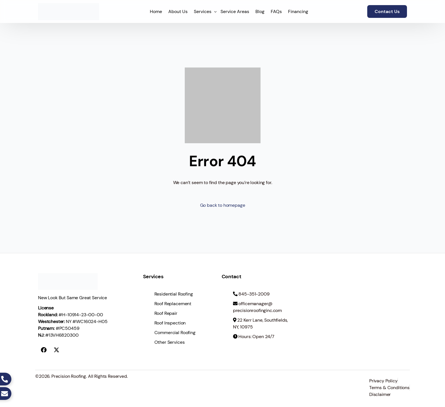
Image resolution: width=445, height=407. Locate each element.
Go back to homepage (222, 205)
